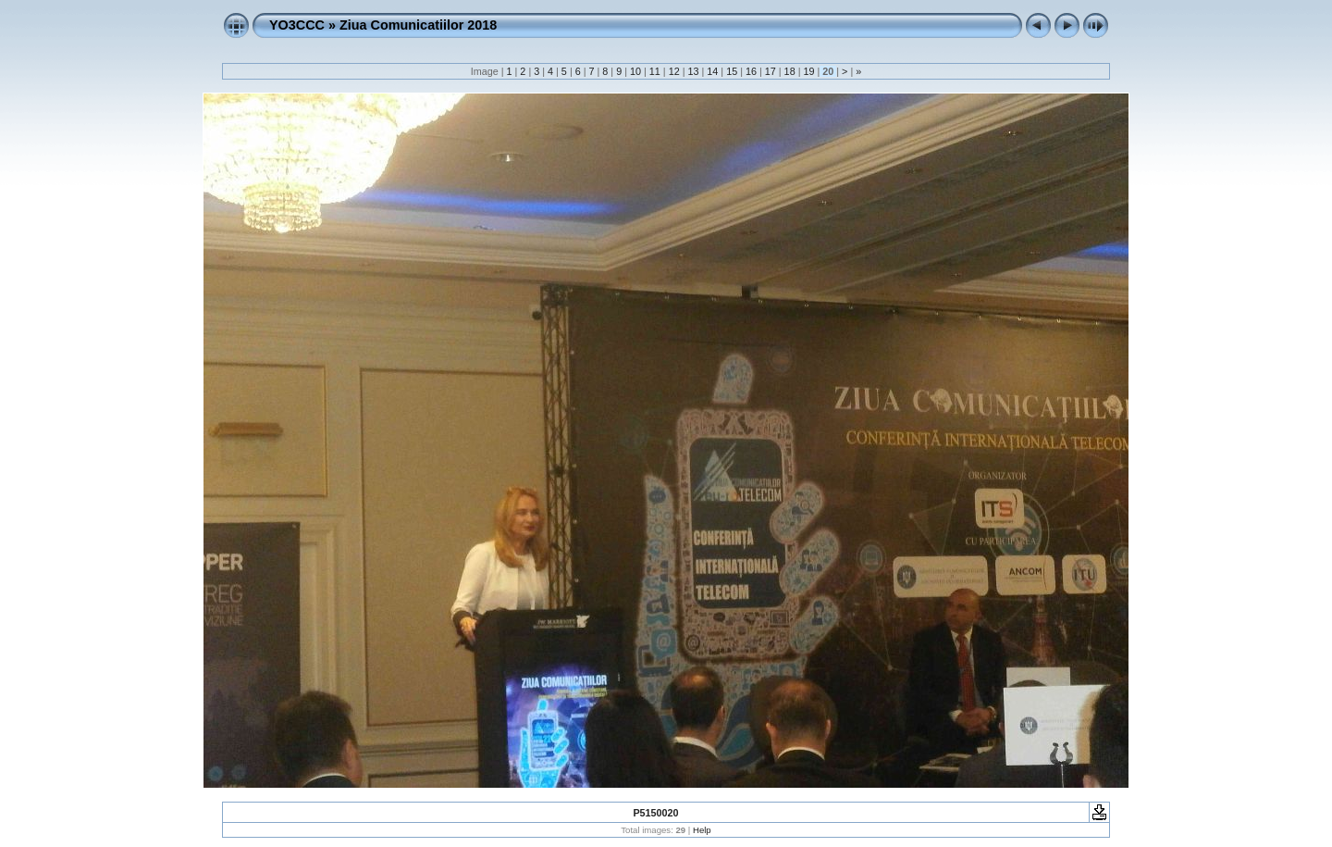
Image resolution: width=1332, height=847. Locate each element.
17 (770, 71)
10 (635, 71)
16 (751, 71)
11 (655, 71)
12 (674, 71)
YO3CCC (297, 25)
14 (712, 71)
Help (702, 830)
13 (692, 71)
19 (808, 71)
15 (731, 71)
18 (790, 71)
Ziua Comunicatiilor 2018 (418, 25)
